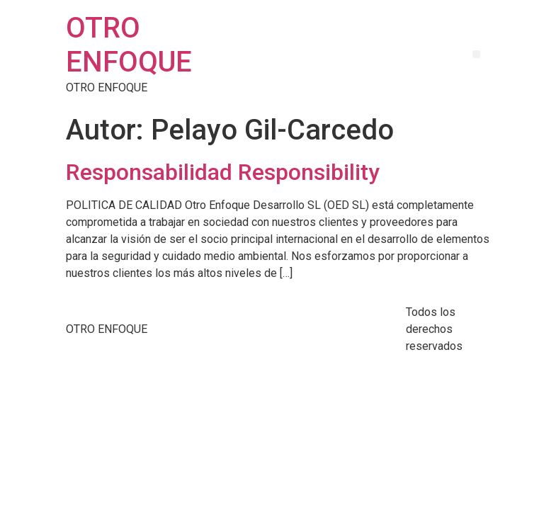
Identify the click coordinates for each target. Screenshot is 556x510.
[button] (476, 54)
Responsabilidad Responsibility (223, 172)
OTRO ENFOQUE (129, 45)
